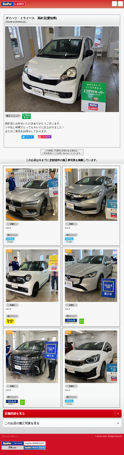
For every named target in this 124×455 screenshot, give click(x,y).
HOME (114, 3)
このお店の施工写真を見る (22, 423)
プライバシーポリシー (10, 436)
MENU (120, 3)
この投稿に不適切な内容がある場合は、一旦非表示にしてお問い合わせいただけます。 (62, 152)
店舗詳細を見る (15, 413)
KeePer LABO (11, 4)
